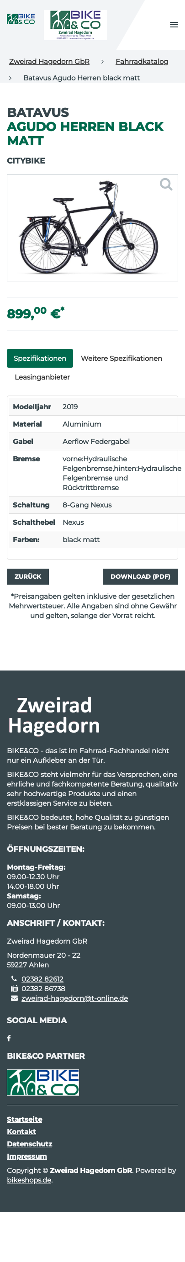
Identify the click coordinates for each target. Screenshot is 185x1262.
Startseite (24, 1119)
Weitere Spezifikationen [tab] (121, 358)
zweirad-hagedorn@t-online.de (74, 998)
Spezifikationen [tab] (40, 358)
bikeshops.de (29, 1180)
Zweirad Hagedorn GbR (49, 61)
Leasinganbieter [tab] (42, 377)
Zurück (28, 576)
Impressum (27, 1156)
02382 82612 (42, 979)
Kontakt (21, 1131)
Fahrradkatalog (142, 61)
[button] (174, 25)
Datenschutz (29, 1144)
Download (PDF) (140, 576)
